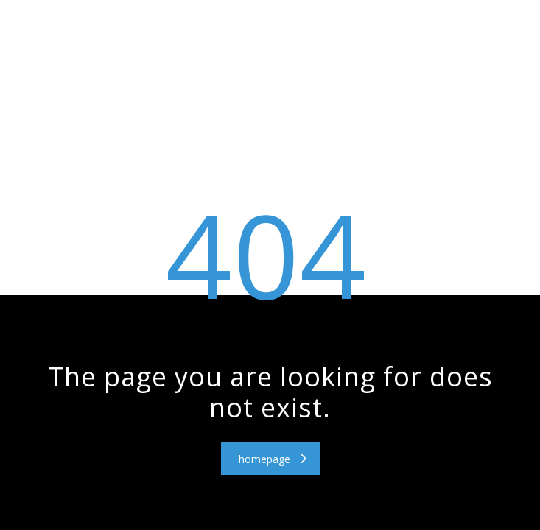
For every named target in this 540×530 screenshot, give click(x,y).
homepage (272, 459)
